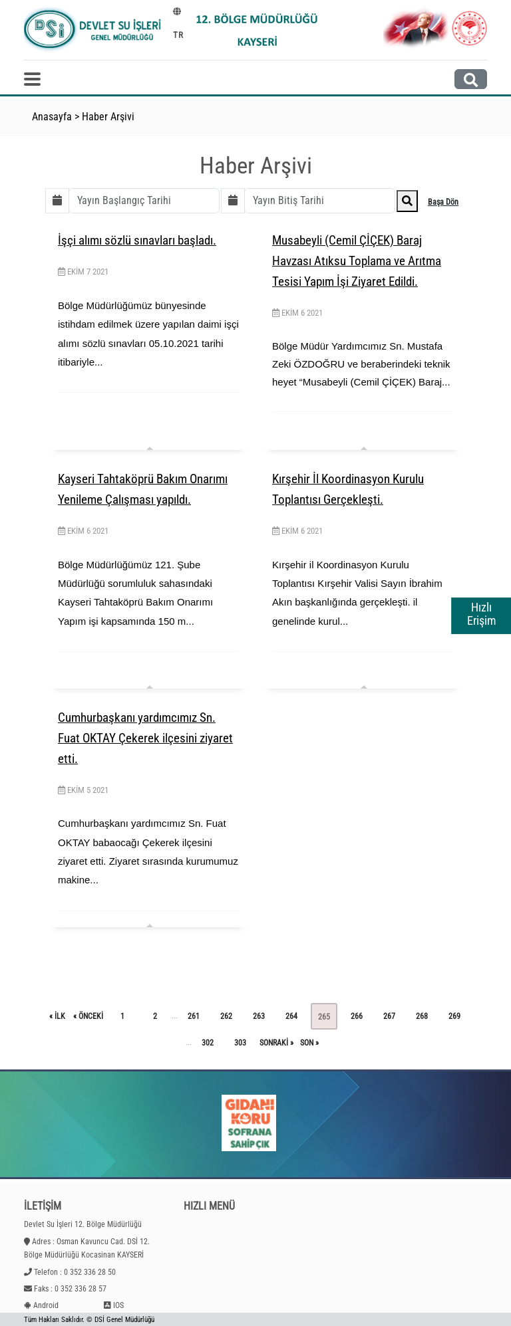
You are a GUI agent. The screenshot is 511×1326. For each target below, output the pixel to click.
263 (259, 1016)
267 (389, 1016)
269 (454, 1016)
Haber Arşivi (108, 116)
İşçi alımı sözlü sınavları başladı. (137, 240)
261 (194, 1016)
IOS (118, 1305)
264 (291, 1016)
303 (240, 1043)
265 (324, 1017)
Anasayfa (52, 116)
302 (208, 1043)
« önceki (88, 1016)
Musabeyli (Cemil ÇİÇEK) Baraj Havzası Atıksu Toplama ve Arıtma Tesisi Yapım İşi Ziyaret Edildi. (356, 260)
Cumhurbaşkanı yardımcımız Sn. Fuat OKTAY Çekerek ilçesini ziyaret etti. (145, 738)
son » (309, 1043)
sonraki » (276, 1043)
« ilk (57, 1016)
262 (226, 1016)
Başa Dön (443, 202)
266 (357, 1016)
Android (46, 1305)
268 (422, 1016)
